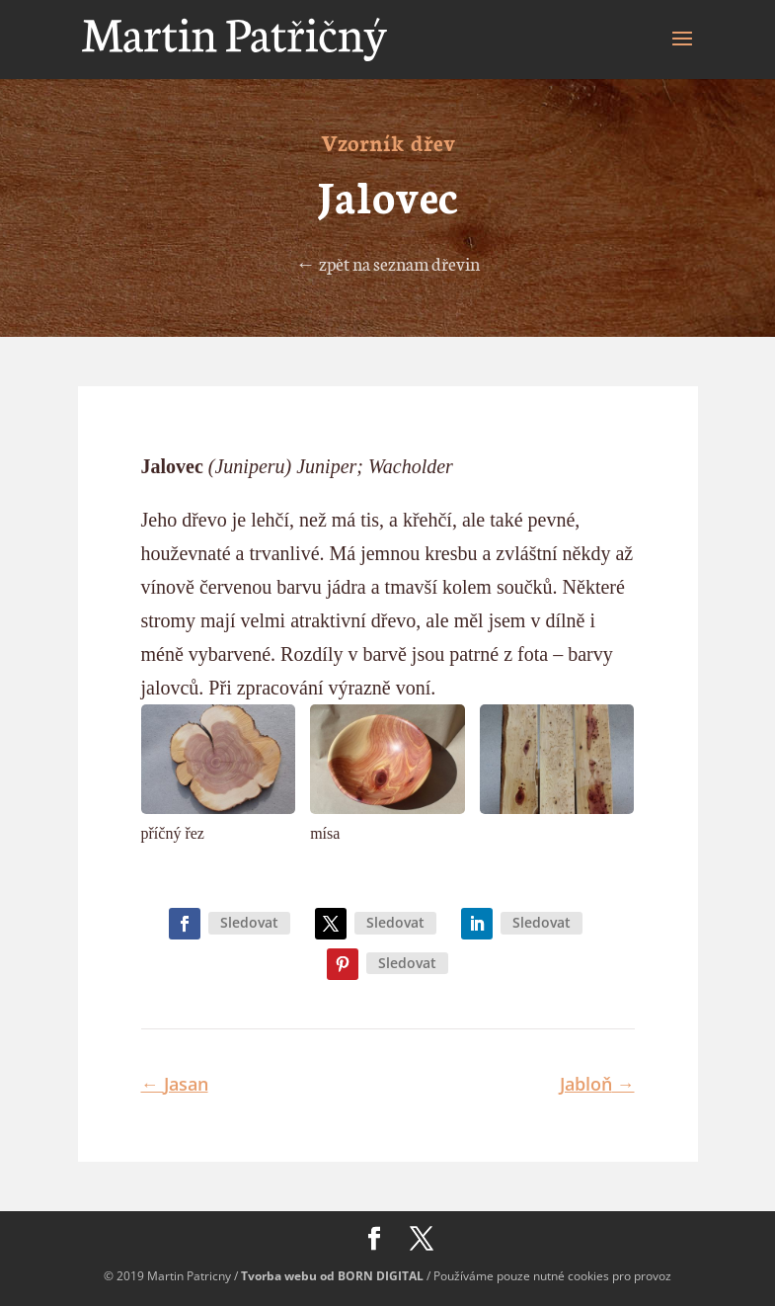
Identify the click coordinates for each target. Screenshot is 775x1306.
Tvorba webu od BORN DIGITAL (332, 1275)
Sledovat (249, 922)
